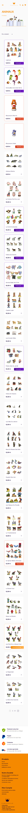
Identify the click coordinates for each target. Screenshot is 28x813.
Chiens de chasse (11, 254)
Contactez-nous (6, 782)
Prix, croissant (7, 34)
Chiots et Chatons (11, 394)
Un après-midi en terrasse (13, 561)
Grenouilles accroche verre (14, 88)
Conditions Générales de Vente (10, 778)
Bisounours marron (11, 115)
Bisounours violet (11, 143)
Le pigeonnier (10, 672)
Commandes (5, 792)
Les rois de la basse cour (14, 644)
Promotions (5, 765)
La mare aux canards (12, 700)
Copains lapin (10, 310)
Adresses (4, 794)
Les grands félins (11, 338)
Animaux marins (10, 171)
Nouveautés (5, 763)
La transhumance (11, 533)
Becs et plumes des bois (13, 449)
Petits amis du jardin (12, 366)
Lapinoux (8, 60)
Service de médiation (7, 780)
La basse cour (10, 588)
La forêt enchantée (11, 227)
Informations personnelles (8, 790)
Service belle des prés (12, 282)
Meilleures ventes (6, 767)
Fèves (3, 761)
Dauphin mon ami (10, 477)
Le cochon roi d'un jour (13, 199)
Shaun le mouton (11, 616)
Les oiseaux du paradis (12, 505)
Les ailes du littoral (11, 421)
